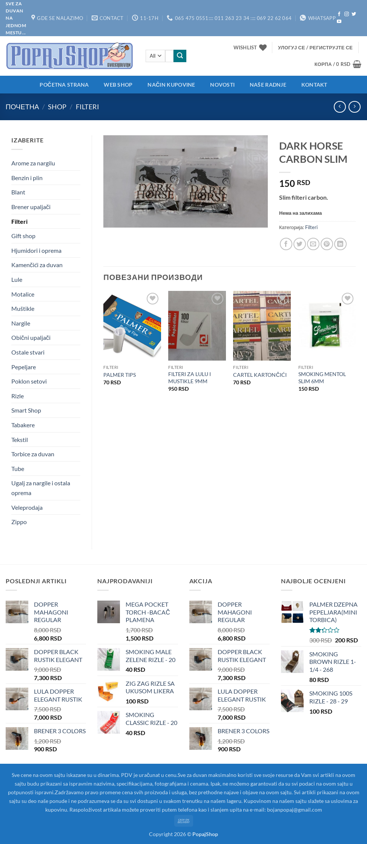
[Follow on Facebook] (339, 14)
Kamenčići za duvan (37, 264)
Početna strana (64, 84)
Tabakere (23, 424)
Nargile (20, 323)
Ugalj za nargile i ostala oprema (40, 487)
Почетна (22, 106)
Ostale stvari (28, 352)
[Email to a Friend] (313, 244)
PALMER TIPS (119, 375)
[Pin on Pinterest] (327, 244)
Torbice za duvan (32, 453)
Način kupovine (171, 84)
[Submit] (180, 56)
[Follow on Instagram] (346, 14)
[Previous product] (354, 107)
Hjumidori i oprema (36, 250)
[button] (315, 47)
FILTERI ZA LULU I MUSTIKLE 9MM (189, 377)
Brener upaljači (31, 206)
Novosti (222, 84)
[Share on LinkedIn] (340, 244)
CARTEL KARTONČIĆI (259, 375)
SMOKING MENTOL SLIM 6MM (322, 377)
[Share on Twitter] (299, 244)
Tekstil (19, 439)
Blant (18, 192)
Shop (57, 106)
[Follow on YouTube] (339, 21)
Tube (17, 468)
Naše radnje (268, 84)
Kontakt (314, 84)
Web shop (118, 84)
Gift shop (23, 235)
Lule (16, 279)
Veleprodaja (27, 507)
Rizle (17, 395)
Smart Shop (26, 410)
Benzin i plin (27, 177)
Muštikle (22, 308)
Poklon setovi (29, 381)
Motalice (22, 294)
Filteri (87, 106)
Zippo (19, 521)
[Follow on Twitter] (354, 14)
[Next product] (340, 107)
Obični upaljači (31, 337)
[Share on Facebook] (286, 244)
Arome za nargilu (33, 163)
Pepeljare (23, 366)
